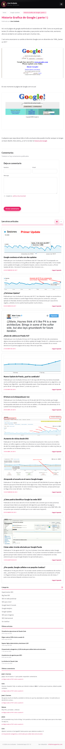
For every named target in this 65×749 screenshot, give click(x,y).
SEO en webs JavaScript (9, 598)
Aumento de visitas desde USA (16, 439)
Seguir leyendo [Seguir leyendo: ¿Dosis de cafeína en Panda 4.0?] (56, 349)
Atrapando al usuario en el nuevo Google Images (23, 479)
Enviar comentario (12, 209)
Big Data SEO (6, 595)
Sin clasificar (5, 621)
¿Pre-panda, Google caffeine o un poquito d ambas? (24, 567)
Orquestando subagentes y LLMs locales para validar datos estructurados (24, 649)
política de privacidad (19, 196)
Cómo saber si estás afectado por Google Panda (23, 547)
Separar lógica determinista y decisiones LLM (15, 643)
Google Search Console (9, 605)
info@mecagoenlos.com (55, 744)
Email (44, 170)
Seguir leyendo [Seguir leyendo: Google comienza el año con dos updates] (56, 270)
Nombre (17, 170)
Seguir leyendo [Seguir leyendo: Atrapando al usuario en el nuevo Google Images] (56, 492)
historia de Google (40, 141)
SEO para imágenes (8, 615)
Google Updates (15, 12)
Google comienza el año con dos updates (20, 257)
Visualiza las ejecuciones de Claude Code (14, 631)
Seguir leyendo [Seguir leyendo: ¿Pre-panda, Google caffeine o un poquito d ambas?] (56, 580)
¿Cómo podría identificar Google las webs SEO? (23, 499)
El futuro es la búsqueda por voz (17, 397)
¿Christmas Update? (12, 293)
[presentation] (17, 201)
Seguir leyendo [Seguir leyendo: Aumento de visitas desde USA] (56, 451)
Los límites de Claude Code (10, 661)
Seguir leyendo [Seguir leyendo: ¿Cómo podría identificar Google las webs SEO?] (56, 512)
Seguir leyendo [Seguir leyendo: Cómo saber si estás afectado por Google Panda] (56, 560)
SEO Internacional (7, 618)
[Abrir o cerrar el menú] (61, 4)
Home (4, 12)
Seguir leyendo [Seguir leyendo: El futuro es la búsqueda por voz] (56, 410)
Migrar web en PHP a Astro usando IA (13, 637)
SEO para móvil (6, 602)
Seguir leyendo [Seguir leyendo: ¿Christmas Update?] (56, 306)
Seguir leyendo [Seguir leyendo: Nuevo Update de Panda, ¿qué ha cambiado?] (56, 389)
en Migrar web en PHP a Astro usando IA (12, 679)
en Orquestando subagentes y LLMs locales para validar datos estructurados (22, 734)
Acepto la (15, 196)
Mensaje (30, 184)
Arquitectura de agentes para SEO (12, 655)
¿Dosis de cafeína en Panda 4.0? (16, 336)
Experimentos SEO (7, 592)
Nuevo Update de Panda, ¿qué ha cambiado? (22, 377)
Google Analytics (7, 608)
